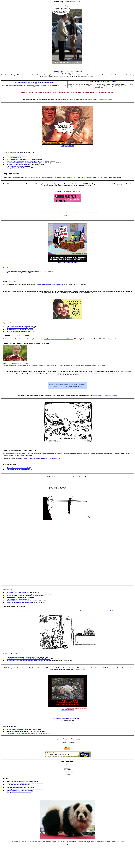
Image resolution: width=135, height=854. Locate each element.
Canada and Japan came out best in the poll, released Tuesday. (105, 610)
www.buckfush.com (67, 710)
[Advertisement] (68, 554)
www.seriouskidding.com (105, 99)
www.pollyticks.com (67, 146)
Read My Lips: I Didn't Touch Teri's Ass (67, 72)
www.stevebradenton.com (67, 263)
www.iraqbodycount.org (14, 157)
